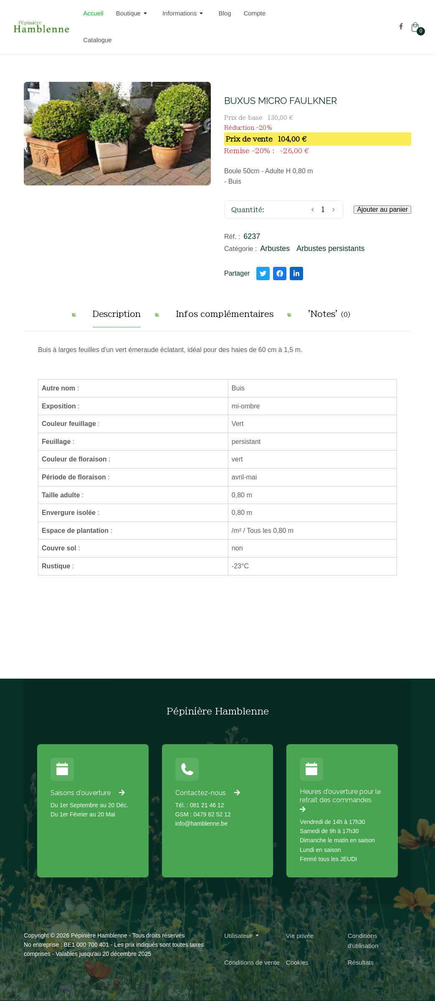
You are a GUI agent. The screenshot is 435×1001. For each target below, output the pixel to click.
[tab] (117, 317)
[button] (133, 13)
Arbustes (275, 248)
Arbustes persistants (330, 248)
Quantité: (248, 210)
